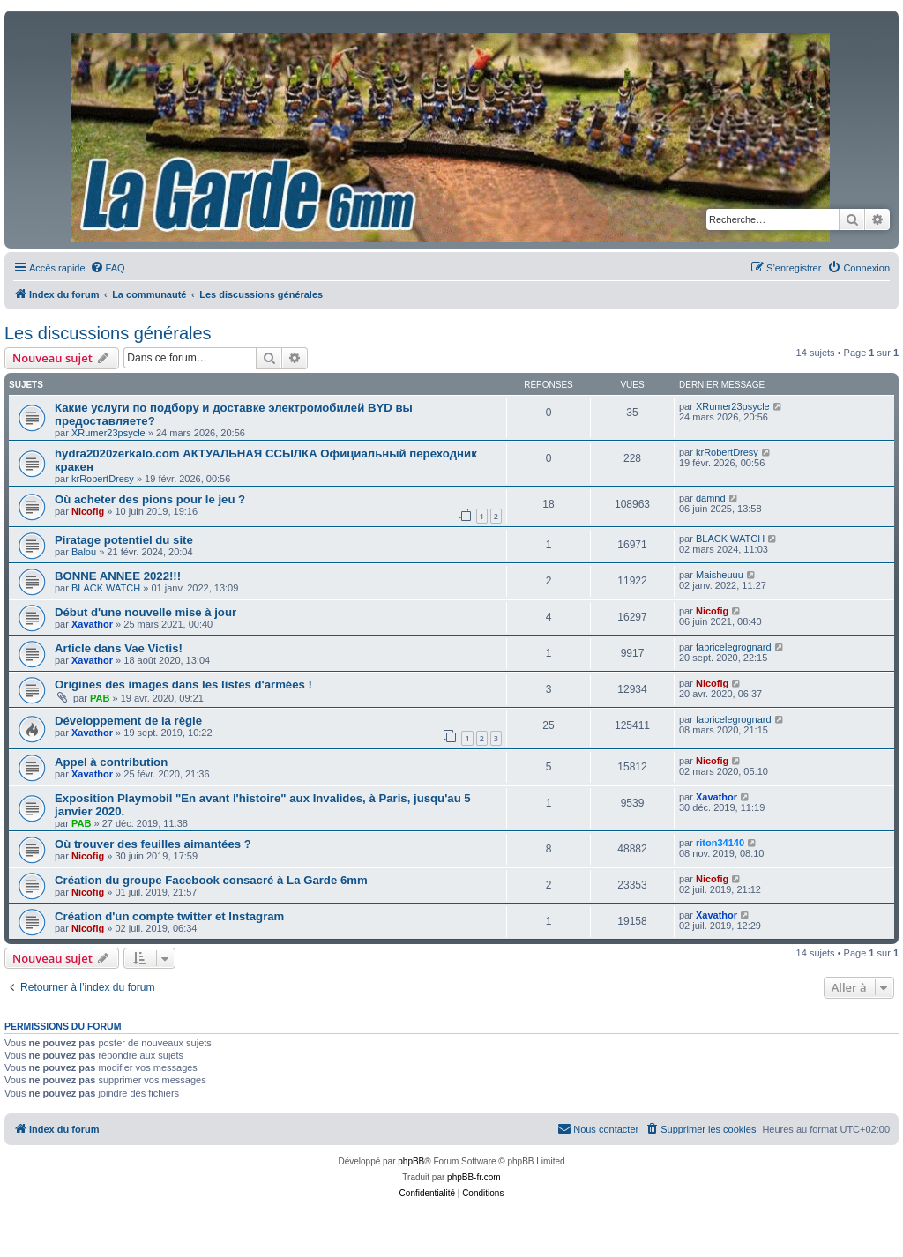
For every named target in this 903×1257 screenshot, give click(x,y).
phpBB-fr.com (474, 1177)
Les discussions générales (108, 333)
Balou (83, 552)
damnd (711, 498)
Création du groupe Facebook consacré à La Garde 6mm (211, 880)
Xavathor (92, 624)
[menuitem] (107, 268)
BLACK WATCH (730, 538)
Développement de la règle (128, 720)
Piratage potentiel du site (124, 540)
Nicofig (87, 511)
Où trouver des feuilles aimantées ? (153, 844)
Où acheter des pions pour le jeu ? (150, 499)
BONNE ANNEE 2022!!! (118, 576)
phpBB (411, 1161)
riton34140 (720, 842)
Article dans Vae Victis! (119, 648)
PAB (99, 698)
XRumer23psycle (108, 433)
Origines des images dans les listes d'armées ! (183, 684)
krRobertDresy (102, 478)
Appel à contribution (111, 762)
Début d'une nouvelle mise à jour (145, 612)
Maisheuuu (719, 574)
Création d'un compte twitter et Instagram (169, 916)
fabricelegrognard (734, 647)
